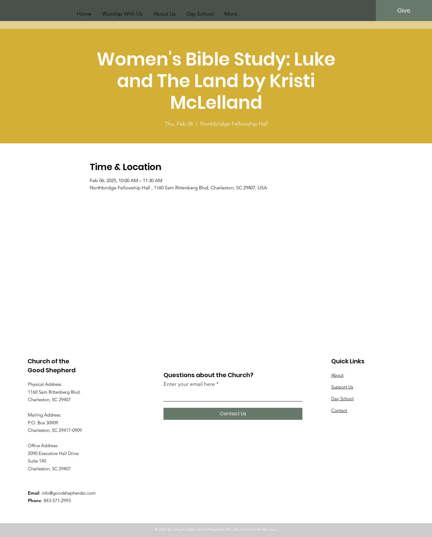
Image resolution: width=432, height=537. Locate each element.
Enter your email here (189, 384)
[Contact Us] (233, 414)
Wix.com (269, 529)
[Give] (403, 10)
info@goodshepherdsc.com (69, 493)
